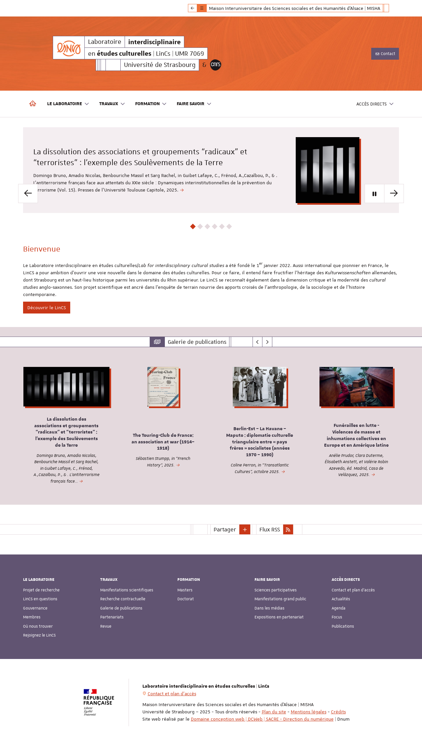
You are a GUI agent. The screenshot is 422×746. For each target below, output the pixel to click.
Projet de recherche (41, 590)
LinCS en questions (40, 599)
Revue (105, 626)
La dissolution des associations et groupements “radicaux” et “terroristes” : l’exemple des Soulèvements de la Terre (66, 432)
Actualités (341, 599)
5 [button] (222, 226)
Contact (385, 53)
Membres (32, 617)
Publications (343, 626)
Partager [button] (225, 529)
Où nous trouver (38, 626)
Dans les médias (270, 608)
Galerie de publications (121, 608)
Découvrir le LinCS (46, 308)
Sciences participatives (276, 590)
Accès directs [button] (375, 104)
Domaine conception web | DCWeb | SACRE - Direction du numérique (262, 719)
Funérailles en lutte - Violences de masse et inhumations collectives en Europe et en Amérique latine (356, 435)
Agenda (339, 608)
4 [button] (215, 226)
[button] (245, 529)
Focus (337, 617)
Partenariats (112, 617)
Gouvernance (35, 608)
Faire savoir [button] (194, 104)
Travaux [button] (112, 104)
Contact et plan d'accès (353, 590)
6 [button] (229, 226)
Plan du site (274, 712)
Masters (185, 590)
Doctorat (185, 599)
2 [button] (200, 226)
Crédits (338, 712)
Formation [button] (151, 104)
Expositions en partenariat (279, 617)
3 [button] (207, 226)
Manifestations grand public (280, 599)
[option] (211, 170)
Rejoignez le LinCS (39, 635)
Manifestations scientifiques (126, 590)
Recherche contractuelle (122, 599)
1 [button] (193, 226)
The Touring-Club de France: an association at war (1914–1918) (163, 442)
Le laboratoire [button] (68, 104)
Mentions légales (308, 712)
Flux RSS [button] (269, 529)
